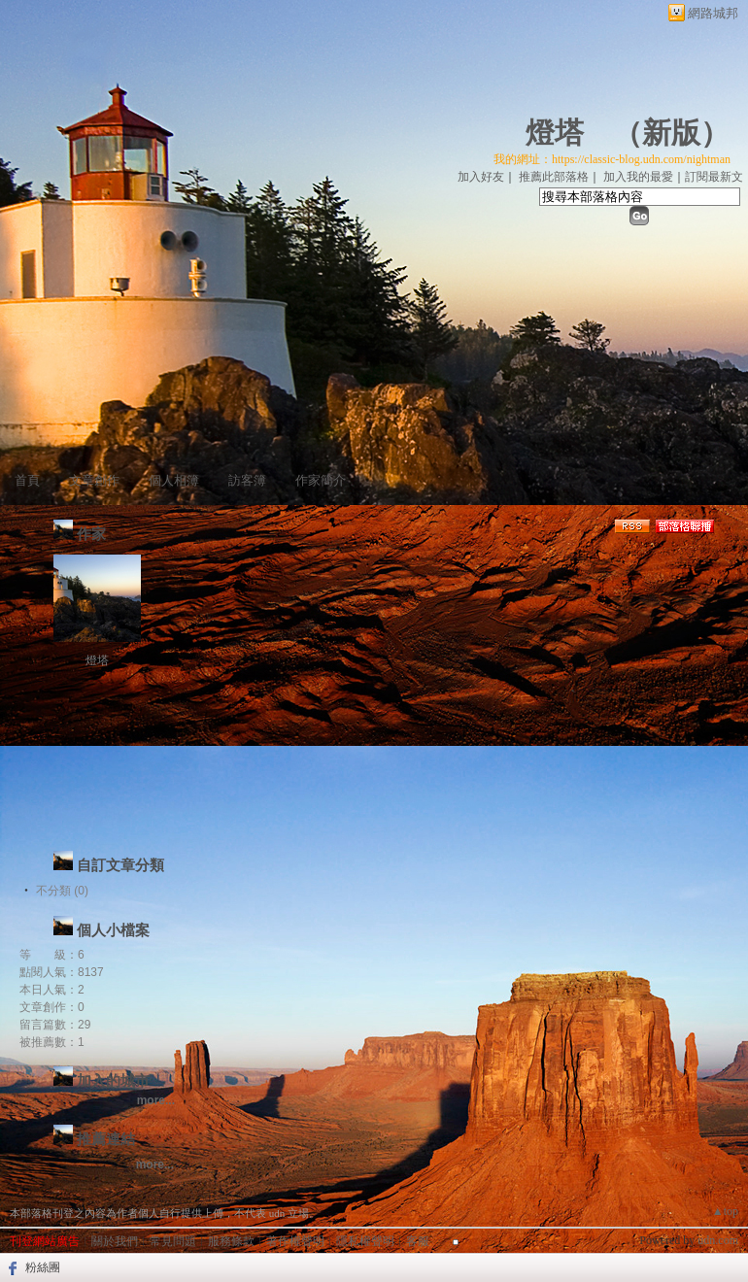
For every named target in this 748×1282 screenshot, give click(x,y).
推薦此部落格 (554, 177)
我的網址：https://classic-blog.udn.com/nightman (612, 159)
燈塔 (555, 133)
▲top (725, 1211)
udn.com (717, 1240)
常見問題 (173, 1241)
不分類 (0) (62, 890)
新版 (671, 133)
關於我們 (114, 1241)
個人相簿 (174, 480)
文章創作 (94, 480)
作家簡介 (320, 480)
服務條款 (231, 1241)
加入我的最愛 (638, 177)
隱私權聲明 (365, 1241)
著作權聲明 (295, 1241)
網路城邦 (713, 13)
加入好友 (481, 177)
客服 (417, 1241)
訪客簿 (247, 480)
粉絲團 (42, 1267)
